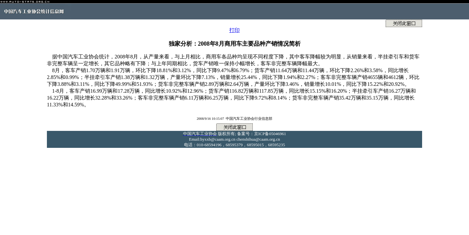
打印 (234, 30)
